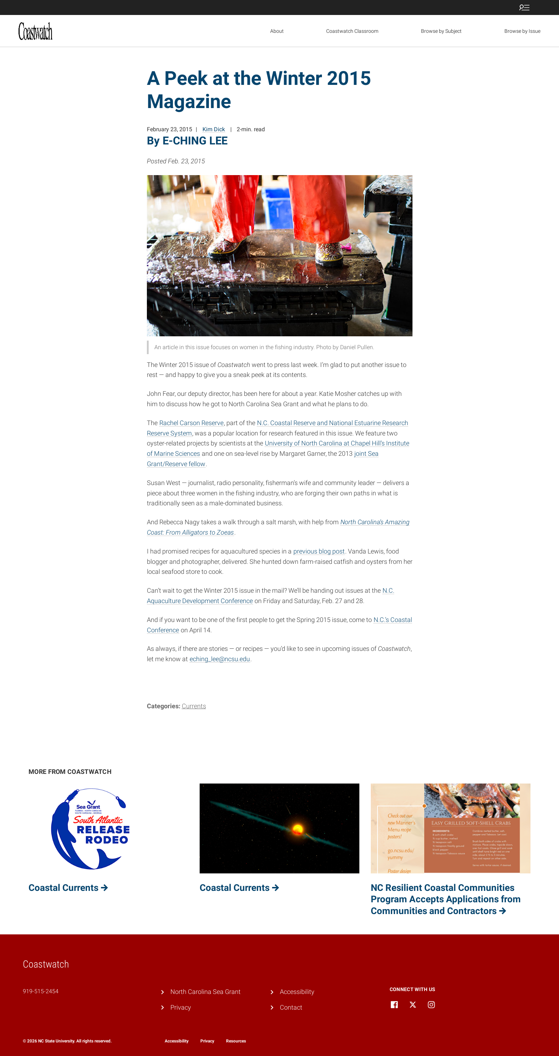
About (277, 31)
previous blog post (319, 551)
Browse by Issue (522, 31)
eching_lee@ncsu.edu (220, 659)
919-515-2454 (40, 991)
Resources (236, 1041)
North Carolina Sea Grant (205, 991)
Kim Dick (213, 129)
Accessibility (297, 991)
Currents (194, 706)
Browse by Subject (441, 31)
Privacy (180, 1007)
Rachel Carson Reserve (191, 423)
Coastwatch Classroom (352, 31)
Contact (291, 1007)
